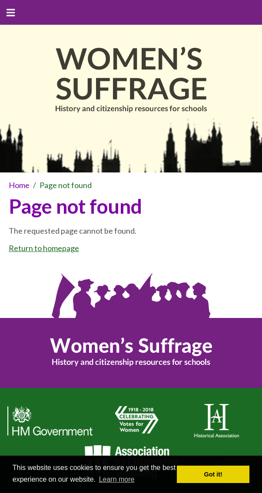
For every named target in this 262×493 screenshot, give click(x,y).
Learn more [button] (117, 479)
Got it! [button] (213, 474)
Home (19, 185)
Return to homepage (44, 248)
